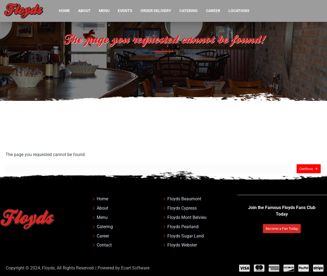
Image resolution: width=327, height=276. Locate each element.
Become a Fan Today (279, 221)
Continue (304, 171)
